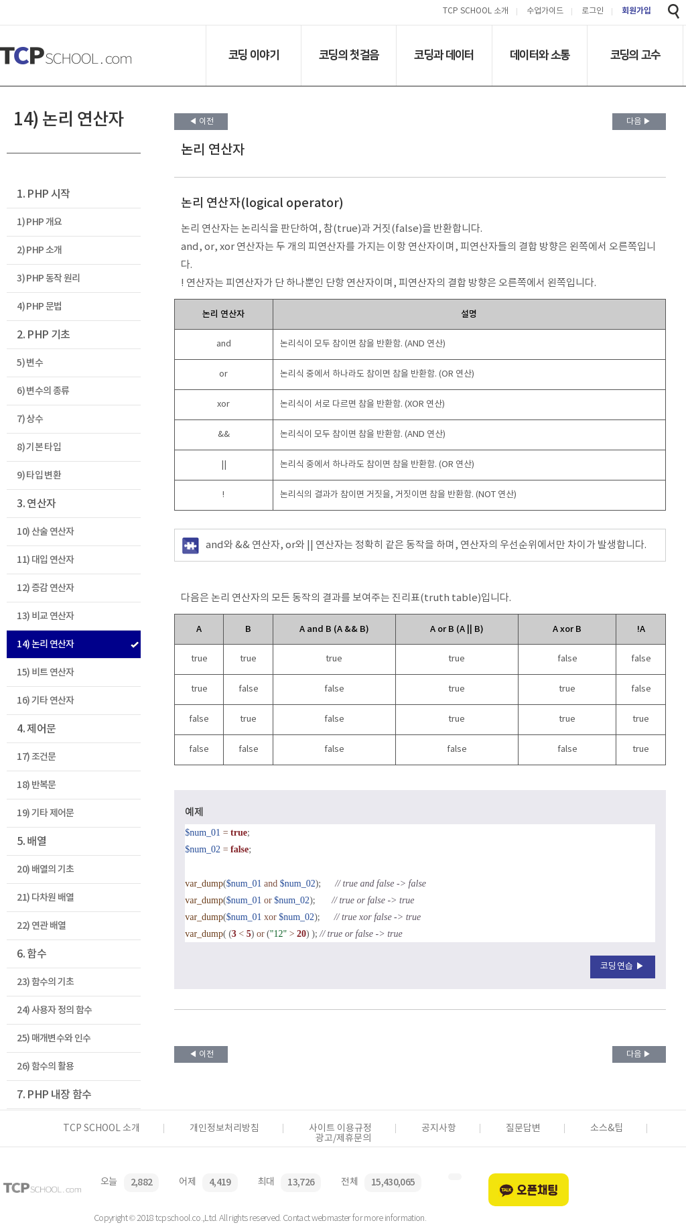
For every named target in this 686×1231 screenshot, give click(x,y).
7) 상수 (30, 419)
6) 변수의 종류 (43, 391)
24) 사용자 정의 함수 (54, 1010)
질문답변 (523, 1128)
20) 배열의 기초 (45, 869)
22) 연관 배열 (41, 925)
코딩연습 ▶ (622, 967)
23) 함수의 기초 (45, 982)
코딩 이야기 (253, 55)
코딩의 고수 (635, 55)
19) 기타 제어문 (45, 813)
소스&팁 (606, 1128)
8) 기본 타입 (39, 447)
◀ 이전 (201, 121)
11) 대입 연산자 (45, 560)
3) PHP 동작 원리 (48, 278)
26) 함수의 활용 (45, 1066)
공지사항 (438, 1128)
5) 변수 (30, 363)
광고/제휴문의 (343, 1138)
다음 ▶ (638, 121)
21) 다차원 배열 (45, 897)
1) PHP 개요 (39, 222)
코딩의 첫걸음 (349, 55)
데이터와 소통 (539, 55)
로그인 (592, 11)
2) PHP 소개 (39, 250)
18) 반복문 (36, 785)
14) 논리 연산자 (45, 644)
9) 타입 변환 (39, 475)
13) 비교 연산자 (45, 616)
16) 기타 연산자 (45, 700)
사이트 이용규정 (340, 1128)
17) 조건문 (36, 757)
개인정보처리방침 (224, 1128)
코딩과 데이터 (444, 55)
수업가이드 (545, 11)
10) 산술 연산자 (45, 531)
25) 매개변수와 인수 (53, 1038)
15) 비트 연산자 (45, 672)
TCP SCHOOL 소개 (475, 11)
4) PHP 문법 (39, 306)
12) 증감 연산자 (45, 588)
